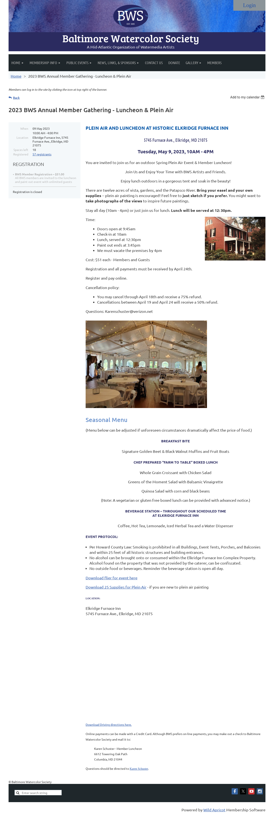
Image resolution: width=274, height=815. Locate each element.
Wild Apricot (214, 809)
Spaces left (20, 150)
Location (22, 137)
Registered (20, 154)
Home (16, 76)
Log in (249, 5)
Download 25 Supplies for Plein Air (116, 587)
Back (16, 98)
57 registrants (42, 154)
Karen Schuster (139, 768)
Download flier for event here (111, 577)
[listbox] (247, 97)
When (24, 128)
